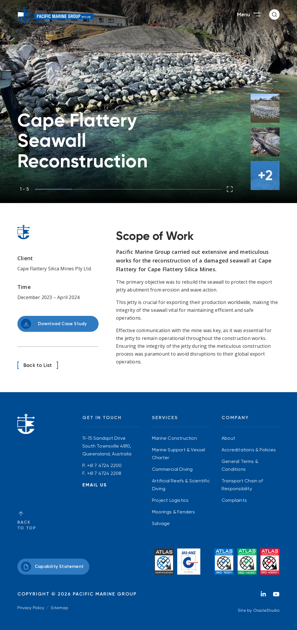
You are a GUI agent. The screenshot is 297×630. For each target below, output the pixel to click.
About (228, 438)
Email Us (94, 485)
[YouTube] (276, 596)
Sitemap (59, 607)
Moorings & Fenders (173, 512)
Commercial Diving (172, 469)
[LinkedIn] (263, 596)
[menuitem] (181, 438)
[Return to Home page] (55, 15)
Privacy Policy (30, 607)
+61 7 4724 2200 (104, 465)
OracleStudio (266, 610)
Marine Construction (174, 438)
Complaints (234, 500)
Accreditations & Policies (249, 449)
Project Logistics (170, 500)
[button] (274, 14)
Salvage (161, 523)
